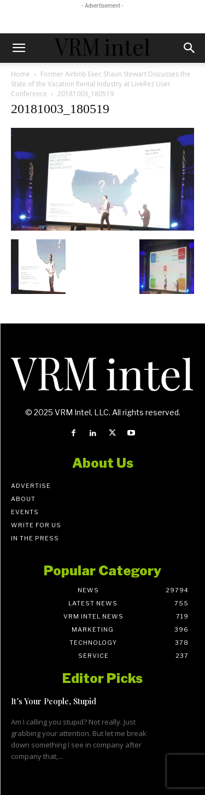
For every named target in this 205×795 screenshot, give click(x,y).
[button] (18, 48)
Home (20, 74)
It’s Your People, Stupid (53, 701)
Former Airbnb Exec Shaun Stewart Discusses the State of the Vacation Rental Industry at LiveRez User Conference (100, 83)
